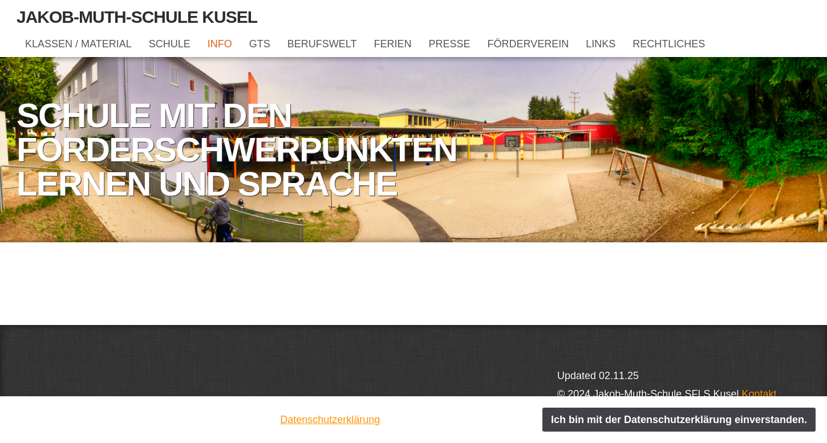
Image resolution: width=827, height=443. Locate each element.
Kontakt (758, 394)
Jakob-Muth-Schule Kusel (137, 16)
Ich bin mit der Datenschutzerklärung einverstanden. (679, 419)
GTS (259, 44)
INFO (220, 44)
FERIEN (392, 44)
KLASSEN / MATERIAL (78, 44)
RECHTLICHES (669, 44)
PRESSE (449, 44)
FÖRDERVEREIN (528, 44)
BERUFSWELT (322, 44)
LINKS (600, 44)
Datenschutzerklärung (330, 419)
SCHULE (169, 44)
